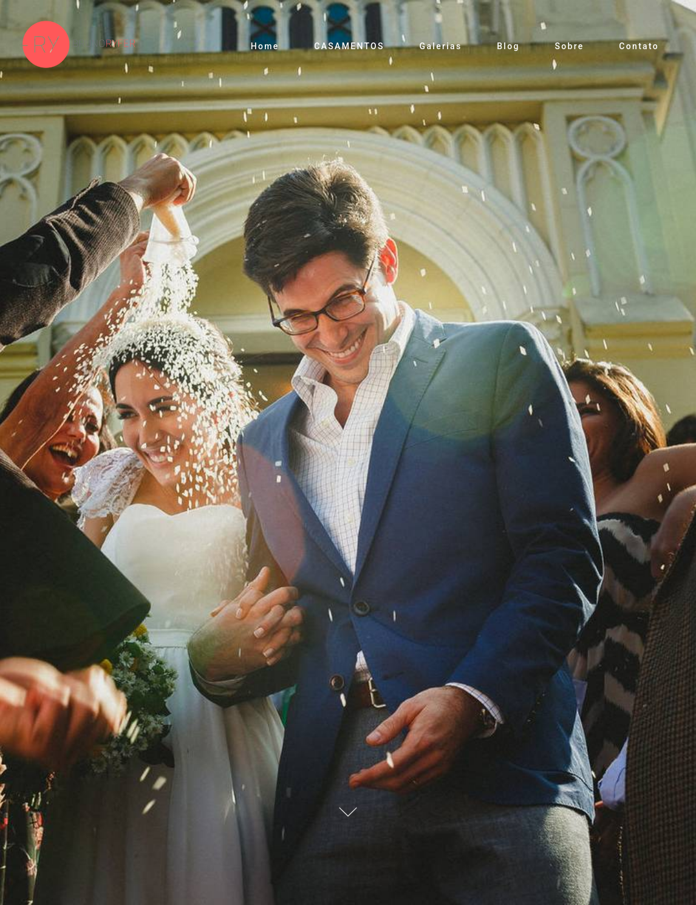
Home (265, 46)
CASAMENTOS (349, 46)
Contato (639, 46)
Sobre (569, 46)
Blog (508, 46)
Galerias (441, 46)
